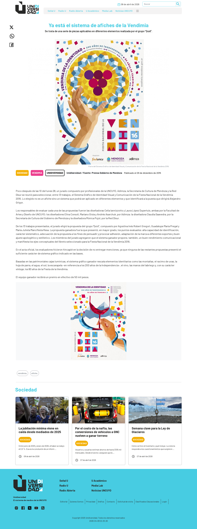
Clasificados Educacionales (147, 501)
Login (164, 501)
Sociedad (22, 172)
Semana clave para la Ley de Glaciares (151, 430)
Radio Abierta (76, 10)
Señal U (51, 10)
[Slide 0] (94, 356)
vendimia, (22, 373)
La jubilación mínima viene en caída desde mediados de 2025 (40, 430)
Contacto (111, 501)
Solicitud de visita (125, 501)
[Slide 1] (98, 356)
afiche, (34, 373)
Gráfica (101, 501)
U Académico (92, 10)
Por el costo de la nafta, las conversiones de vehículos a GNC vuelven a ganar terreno (97, 432)
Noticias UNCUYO (124, 10)
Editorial (63, 501)
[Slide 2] (103, 356)
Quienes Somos (76, 501)
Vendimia (37, 172)
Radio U (62, 10)
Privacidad (90, 501)
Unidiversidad (55, 172)
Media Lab (107, 10)
